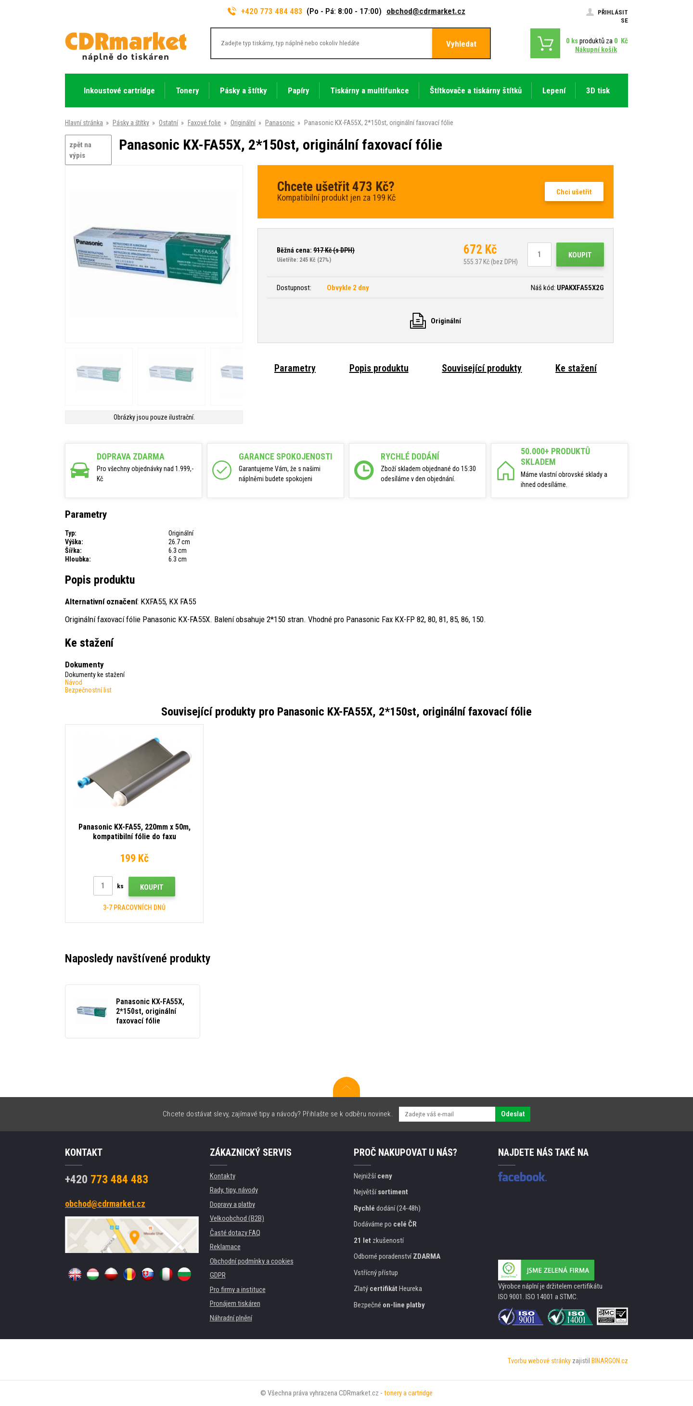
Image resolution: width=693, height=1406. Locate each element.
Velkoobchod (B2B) (237, 1218)
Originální (243, 123)
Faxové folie (204, 123)
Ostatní (168, 123)
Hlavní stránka (84, 123)
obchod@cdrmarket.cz (425, 11)
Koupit (580, 255)
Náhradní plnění (231, 1318)
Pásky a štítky (131, 123)
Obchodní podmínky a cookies (252, 1261)
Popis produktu (379, 368)
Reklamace (225, 1246)
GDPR (218, 1275)
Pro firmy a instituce (238, 1289)
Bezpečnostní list (88, 690)
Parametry (295, 368)
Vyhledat (461, 44)
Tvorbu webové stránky (539, 1361)
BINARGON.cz (609, 1361)
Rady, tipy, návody (234, 1190)
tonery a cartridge (408, 1393)
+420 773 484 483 (265, 11)
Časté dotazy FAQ (235, 1232)
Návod (73, 682)
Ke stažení (576, 368)
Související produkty (482, 368)
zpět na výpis (80, 150)
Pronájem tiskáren (235, 1303)
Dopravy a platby (232, 1204)
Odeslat (513, 1114)
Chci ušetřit (574, 192)
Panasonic (280, 123)
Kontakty (222, 1176)
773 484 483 (106, 1179)
